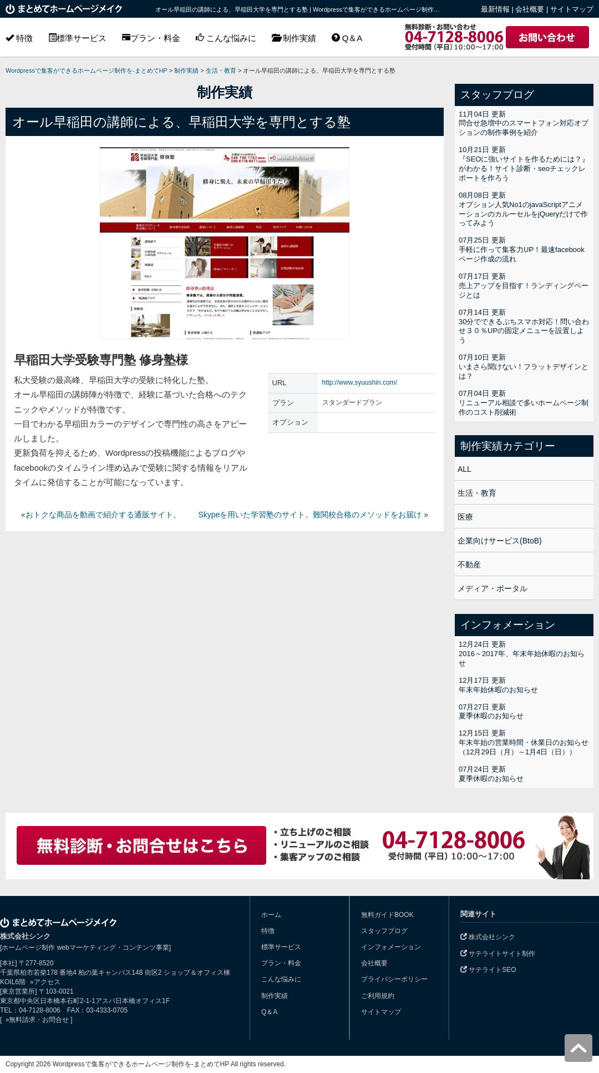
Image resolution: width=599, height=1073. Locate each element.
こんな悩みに (226, 38)
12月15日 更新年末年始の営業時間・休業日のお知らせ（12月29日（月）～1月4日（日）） (523, 742)
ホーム (271, 915)
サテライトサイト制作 (497, 954)
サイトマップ (571, 9)
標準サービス (77, 38)
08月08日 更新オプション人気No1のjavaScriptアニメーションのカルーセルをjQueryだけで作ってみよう (523, 209)
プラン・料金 (151, 38)
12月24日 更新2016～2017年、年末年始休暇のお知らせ (522, 653)
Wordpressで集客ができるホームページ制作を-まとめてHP (86, 70)
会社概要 (529, 9)
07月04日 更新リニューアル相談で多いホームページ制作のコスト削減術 (523, 402)
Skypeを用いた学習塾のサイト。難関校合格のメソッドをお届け (310, 514)
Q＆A (347, 38)
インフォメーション (391, 947)
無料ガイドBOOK (387, 915)
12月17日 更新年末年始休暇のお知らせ (498, 685)
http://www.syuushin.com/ (359, 382)
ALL (464, 469)
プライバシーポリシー (394, 979)
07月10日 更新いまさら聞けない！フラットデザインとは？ (523, 366)
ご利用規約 (377, 996)
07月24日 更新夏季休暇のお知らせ (491, 774)
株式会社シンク (487, 937)
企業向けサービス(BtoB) (500, 540)
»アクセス (45, 982)
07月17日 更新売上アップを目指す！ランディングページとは (523, 285)
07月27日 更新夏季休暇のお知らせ (491, 712)
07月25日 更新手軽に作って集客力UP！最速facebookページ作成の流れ (522, 249)
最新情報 (495, 9)
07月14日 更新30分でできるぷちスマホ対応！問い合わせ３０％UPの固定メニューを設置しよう (524, 326)
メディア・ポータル (492, 588)
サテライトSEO (488, 970)
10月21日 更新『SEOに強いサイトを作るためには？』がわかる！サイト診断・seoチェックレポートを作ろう (524, 163)
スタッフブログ (384, 931)
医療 (465, 516)
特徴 (19, 38)
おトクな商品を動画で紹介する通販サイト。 (103, 514)
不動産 (469, 564)
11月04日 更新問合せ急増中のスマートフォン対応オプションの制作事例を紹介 (523, 123)
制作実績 (294, 38)
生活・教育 (477, 492)
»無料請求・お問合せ (36, 1020)
